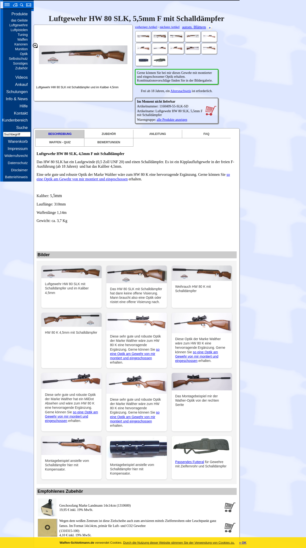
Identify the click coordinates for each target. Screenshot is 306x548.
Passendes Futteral (189, 462)
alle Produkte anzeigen (172, 120)
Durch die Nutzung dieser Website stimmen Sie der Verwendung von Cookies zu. (179, 542)
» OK (242, 542)
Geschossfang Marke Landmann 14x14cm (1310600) (95, 505)
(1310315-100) (140, 525)
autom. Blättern (194, 27)
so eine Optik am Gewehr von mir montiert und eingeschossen (134, 354)
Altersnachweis (180, 91)
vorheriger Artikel (146, 27)
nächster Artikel (170, 27)
